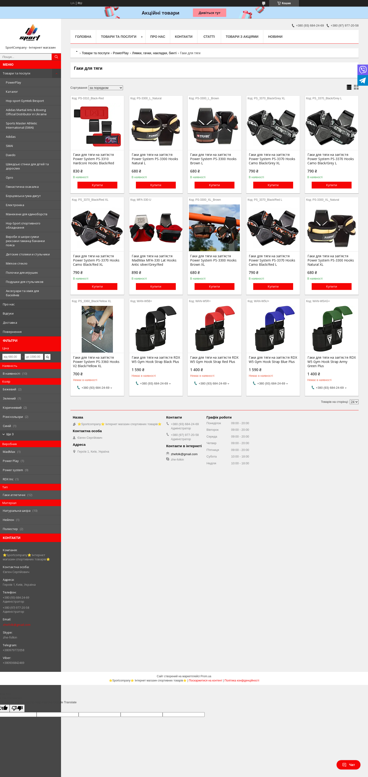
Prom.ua (206, 676)
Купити (97, 185)
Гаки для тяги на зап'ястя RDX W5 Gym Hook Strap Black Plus (156, 359)
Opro (9, 177)
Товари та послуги (16, 73)
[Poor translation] (17, 708)
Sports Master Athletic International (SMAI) (21, 125)
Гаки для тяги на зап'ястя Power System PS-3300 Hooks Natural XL (330, 260)
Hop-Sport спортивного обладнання (23, 225)
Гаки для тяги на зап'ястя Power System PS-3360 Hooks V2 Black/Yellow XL (96, 361)
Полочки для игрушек (22, 272)
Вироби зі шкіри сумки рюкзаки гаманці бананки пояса (25, 241)
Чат (348, 765)
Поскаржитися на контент (205, 680)
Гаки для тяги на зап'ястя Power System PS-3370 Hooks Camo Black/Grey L (330, 159)
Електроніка (15, 205)
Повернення (12, 332)
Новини (275, 36)
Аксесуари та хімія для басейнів (22, 293)
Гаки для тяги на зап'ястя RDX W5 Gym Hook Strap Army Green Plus (331, 361)
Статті (209, 36)
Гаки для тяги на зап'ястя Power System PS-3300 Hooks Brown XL (213, 260)
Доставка (10, 322)
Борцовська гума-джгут (23, 196)
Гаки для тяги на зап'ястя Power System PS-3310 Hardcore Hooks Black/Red (93, 159)
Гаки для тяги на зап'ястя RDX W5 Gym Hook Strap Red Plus (214, 359)
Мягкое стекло (16, 263)
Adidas (11, 137)
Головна (83, 36)
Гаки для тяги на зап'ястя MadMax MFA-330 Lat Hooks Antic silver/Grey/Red (154, 260)
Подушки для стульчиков (24, 282)
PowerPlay (13, 82)
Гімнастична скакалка (22, 187)
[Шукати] (56, 56)
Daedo (10, 155)
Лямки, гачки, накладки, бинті (154, 53)
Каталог (12, 91)
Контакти (183, 36)
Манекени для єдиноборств (26, 214)
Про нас (9, 304)
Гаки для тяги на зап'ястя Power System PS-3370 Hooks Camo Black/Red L (272, 260)
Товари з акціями (242, 36)
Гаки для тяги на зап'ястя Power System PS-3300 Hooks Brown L (213, 159)
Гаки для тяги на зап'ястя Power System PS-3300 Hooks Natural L (155, 159)
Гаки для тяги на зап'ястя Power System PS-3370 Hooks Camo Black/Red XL (96, 260)
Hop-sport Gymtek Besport (25, 101)
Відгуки (8, 313)
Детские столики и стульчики (28, 254)
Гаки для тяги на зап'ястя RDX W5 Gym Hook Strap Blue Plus (273, 359)
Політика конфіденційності (242, 680)
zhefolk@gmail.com (17, 625)
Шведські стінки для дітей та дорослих (27, 166)
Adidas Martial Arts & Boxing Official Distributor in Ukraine (26, 112)
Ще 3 (10, 434)
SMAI (9, 146)
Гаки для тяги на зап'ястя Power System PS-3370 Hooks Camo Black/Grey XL (272, 159)
